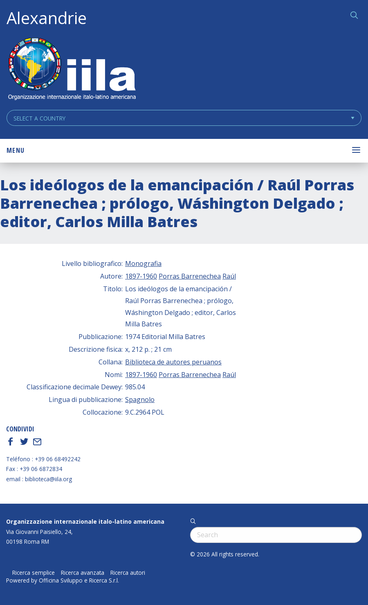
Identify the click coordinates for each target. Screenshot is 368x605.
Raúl (229, 276)
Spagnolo (140, 399)
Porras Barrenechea (190, 276)
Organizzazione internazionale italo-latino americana (85, 521)
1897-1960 (141, 276)
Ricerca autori (127, 573)
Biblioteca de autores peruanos (173, 361)
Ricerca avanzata (82, 573)
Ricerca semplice (33, 573)
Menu (16, 150)
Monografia (143, 263)
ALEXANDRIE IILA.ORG (72, 69)
